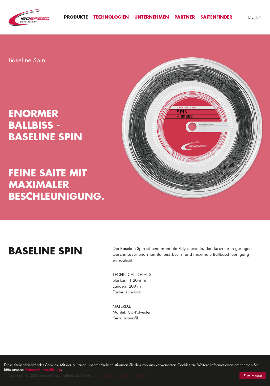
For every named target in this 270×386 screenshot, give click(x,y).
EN (259, 17)
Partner (184, 17)
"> (2, 37)
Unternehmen (151, 17)
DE (251, 17)
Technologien (111, 17)
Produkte (76, 17)
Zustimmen (252, 376)
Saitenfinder (216, 17)
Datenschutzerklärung (43, 369)
